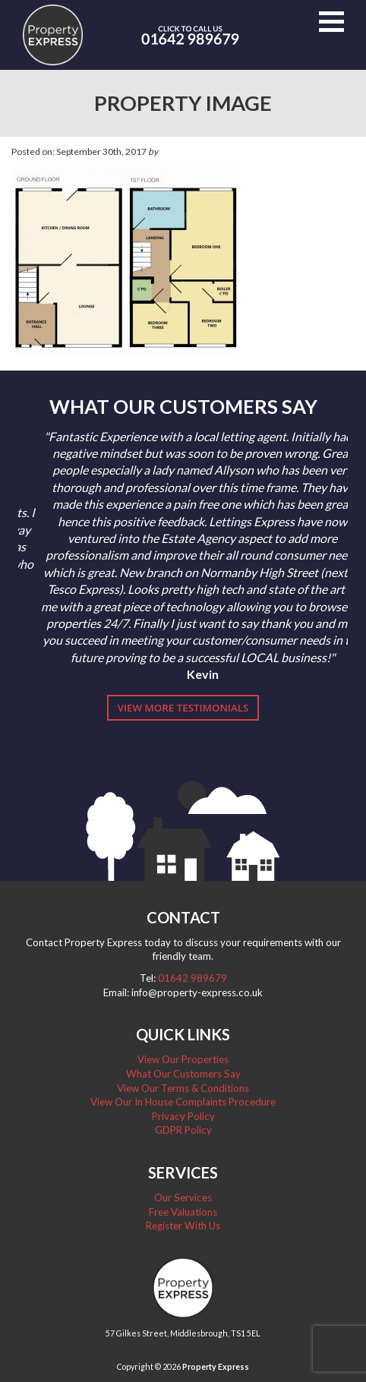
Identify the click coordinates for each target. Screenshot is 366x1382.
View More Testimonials (183, 708)
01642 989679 (192, 978)
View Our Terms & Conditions (183, 1088)
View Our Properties (183, 1059)
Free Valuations (183, 1212)
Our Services (183, 1197)
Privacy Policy (183, 1116)
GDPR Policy (183, 1130)
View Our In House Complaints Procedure (183, 1102)
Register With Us (183, 1226)
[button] (331, 22)
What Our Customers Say (183, 1074)
